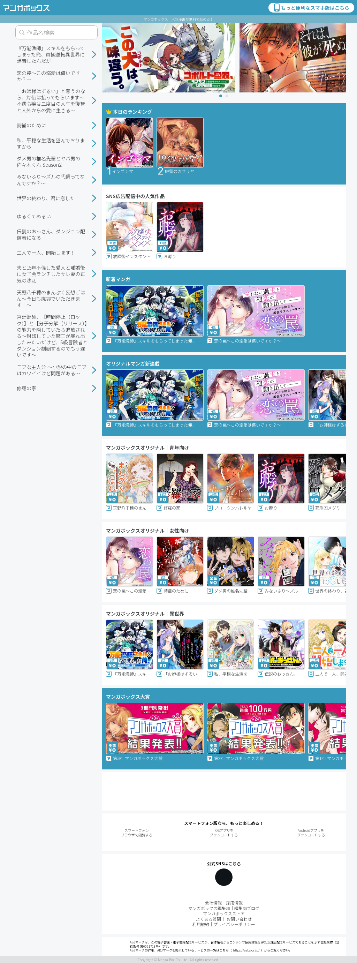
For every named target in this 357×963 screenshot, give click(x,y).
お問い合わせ (239, 919)
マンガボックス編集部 (209, 908)
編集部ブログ (246, 908)
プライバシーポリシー (234, 924)
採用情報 (234, 902)
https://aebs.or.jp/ (246, 950)
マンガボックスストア (224, 913)
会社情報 (213, 902)
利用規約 (200, 924)
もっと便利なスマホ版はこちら (311, 7)
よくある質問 (208, 919)
